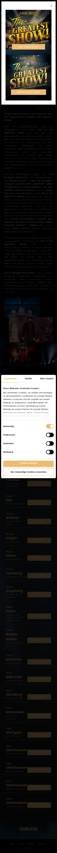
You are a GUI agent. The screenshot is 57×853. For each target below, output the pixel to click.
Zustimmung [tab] (10, 378)
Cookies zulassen (28, 463)
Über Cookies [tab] (47, 378)
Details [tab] (28, 378)
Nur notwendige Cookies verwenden (28, 472)
